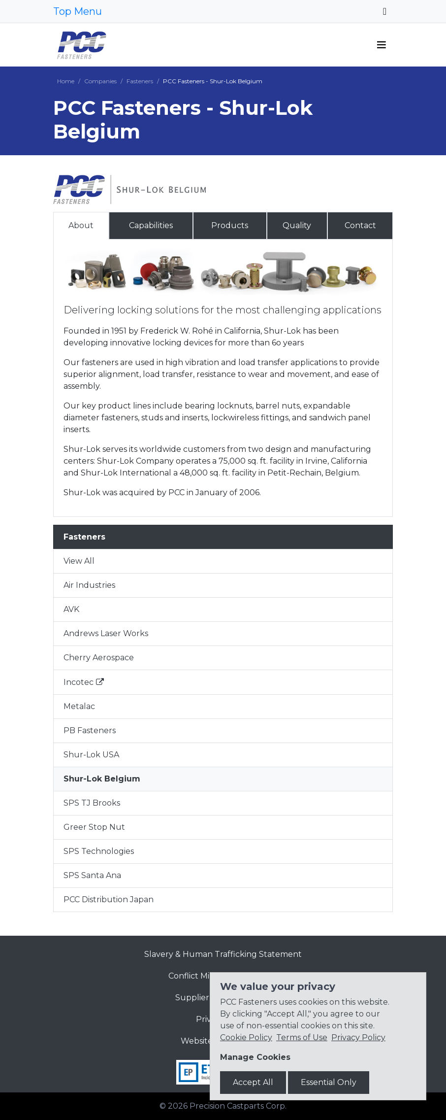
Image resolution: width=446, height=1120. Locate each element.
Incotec (79, 682)
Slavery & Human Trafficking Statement (223, 954)
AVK (71, 609)
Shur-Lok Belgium (102, 778)
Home (65, 81)
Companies (100, 81)
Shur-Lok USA (91, 754)
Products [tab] (229, 225)
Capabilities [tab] (151, 225)
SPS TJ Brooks (92, 803)
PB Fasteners (90, 730)
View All (79, 561)
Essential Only (328, 1082)
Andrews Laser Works (106, 633)
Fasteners (140, 81)
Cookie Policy (246, 1037)
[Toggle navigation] (385, 11)
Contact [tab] (360, 225)
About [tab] (81, 225)
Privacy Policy (358, 1037)
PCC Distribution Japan (109, 899)
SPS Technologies (99, 851)
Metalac (79, 706)
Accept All (253, 1082)
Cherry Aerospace (99, 657)
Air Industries (89, 585)
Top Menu (77, 11)
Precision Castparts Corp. (238, 1106)
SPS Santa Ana (92, 875)
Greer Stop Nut (94, 827)
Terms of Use (301, 1037)
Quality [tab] (297, 225)
